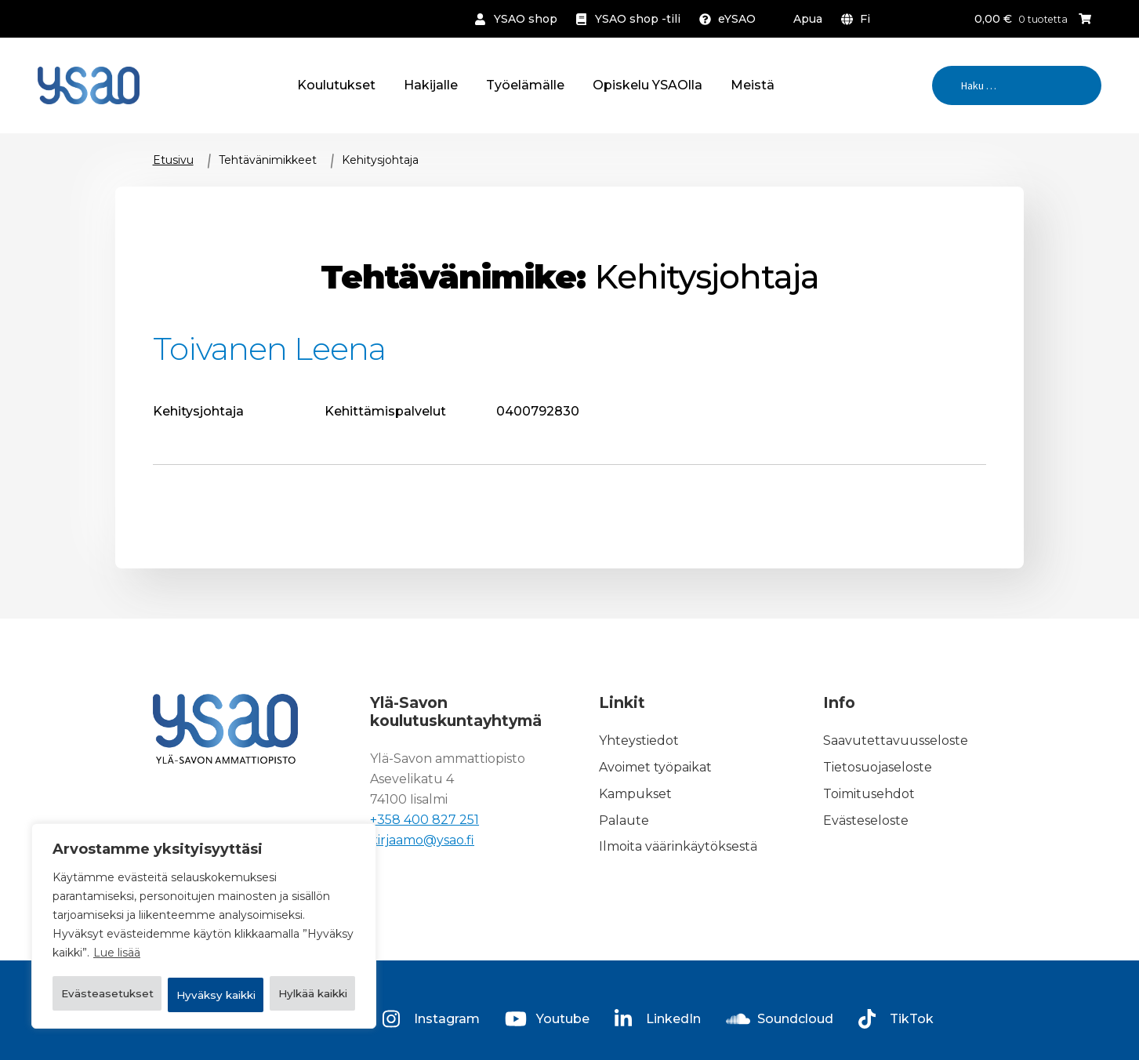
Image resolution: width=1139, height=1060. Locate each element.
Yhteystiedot (639, 740)
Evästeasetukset (131, 954)
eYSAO (737, 19)
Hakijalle (431, 85)
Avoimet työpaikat (655, 767)
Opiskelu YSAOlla (647, 85)
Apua (807, 19)
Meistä (752, 85)
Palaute (624, 820)
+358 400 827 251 (424, 819)
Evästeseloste (866, 820)
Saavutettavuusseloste (895, 740)
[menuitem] (858, 19)
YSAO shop (525, 19)
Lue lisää (116, 915)
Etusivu (173, 160)
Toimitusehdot (869, 793)
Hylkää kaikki (286, 954)
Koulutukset (336, 85)
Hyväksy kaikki (203, 995)
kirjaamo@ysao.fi (422, 840)
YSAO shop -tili (637, 19)
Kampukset (635, 793)
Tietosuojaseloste (877, 767)
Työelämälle (525, 85)
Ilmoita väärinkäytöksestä (678, 847)
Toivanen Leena (269, 348)
